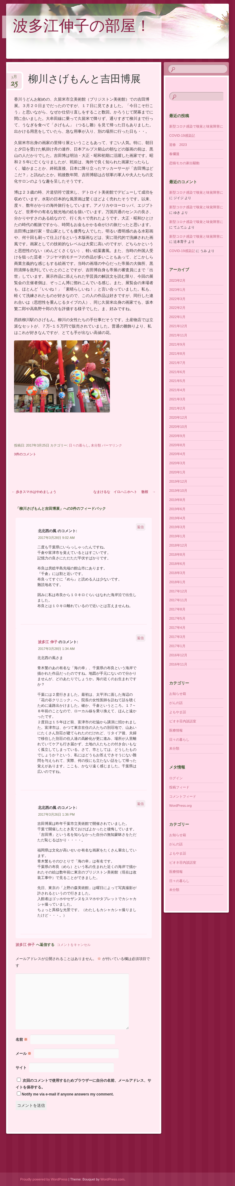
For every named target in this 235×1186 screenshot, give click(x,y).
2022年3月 (177, 299)
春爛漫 (174, 154)
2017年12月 (178, 591)
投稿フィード (179, 787)
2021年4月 (177, 390)
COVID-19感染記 (182, 135)
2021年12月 (178, 326)
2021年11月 (178, 335)
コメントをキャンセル (74, 945)
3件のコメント (25, 454)
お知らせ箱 (177, 693)
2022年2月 (177, 307)
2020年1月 (177, 472)
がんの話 (176, 703)
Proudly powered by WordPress (43, 1179)
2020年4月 (177, 454)
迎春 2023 (178, 144)
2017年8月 (177, 609)
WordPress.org (180, 805)
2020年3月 (177, 463)
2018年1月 (177, 582)
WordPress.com (112, 1179)
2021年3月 (177, 399)
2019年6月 (177, 509)
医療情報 (176, 730)
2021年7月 (177, 363)
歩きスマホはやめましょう (34, 492)
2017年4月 (177, 627)
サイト (21, 1068)
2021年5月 (177, 381)
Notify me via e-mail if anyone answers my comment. (65, 1094)
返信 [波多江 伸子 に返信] (140, 638)
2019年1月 (177, 536)
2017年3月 (177, 637)
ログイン (176, 778)
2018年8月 (177, 554)
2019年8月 (177, 500)
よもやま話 (177, 712)
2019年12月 (178, 481)
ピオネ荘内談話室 (182, 721)
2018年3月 (177, 573)
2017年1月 (177, 646)
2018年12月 (178, 545)
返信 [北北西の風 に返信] (140, 527)
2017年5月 (177, 618)
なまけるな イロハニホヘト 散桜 (124, 492)
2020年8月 (177, 445)
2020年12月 (178, 417)
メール (23, 1053)
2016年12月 (178, 655)
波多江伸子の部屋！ (82, 27)
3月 (14, 78)
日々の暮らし (79, 445)
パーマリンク (112, 445)
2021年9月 (177, 344)
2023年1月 (177, 289)
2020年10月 (178, 426)
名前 (22, 1039)
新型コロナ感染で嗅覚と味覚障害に (196, 126)
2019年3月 (177, 527)
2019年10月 (178, 490)
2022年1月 (177, 317)
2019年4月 (177, 518)
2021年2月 (177, 408)
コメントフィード (182, 796)
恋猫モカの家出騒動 (184, 163)
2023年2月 (177, 280)
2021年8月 (177, 353)
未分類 (96, 445)
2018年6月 (177, 563)
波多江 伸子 (47, 642)
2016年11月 (178, 664)
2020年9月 (177, 436)
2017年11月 (178, 600)
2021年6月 (177, 372)
